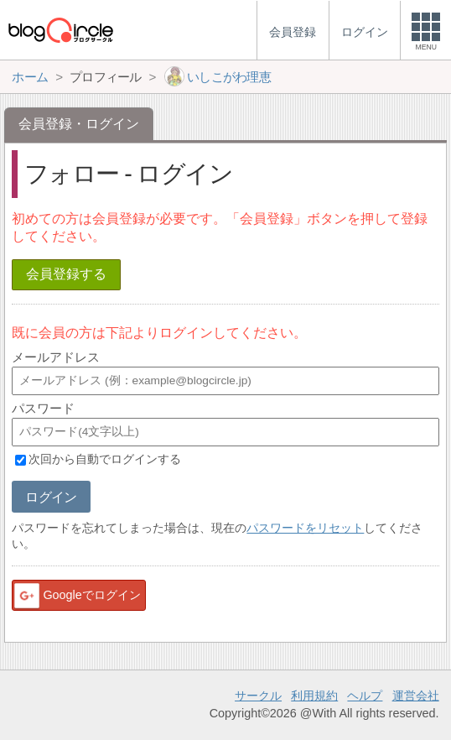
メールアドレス (56, 357)
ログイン (50, 497)
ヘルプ (364, 695)
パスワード (43, 408)
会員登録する (66, 274)
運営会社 (415, 695)
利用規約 (314, 695)
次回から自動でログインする (105, 459)
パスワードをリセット (305, 527)
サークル (258, 695)
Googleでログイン (76, 595)
